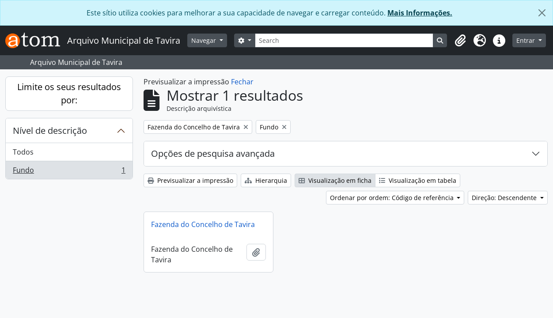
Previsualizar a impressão (190, 180)
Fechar (242, 82)
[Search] (344, 40)
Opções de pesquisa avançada (213, 153)
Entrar (526, 40)
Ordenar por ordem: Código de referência (392, 197)
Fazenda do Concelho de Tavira (203, 224)
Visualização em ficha (335, 180)
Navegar (204, 40)
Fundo (68, 172)
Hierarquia (266, 180)
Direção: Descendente (505, 197)
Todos (23, 152)
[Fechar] (542, 12)
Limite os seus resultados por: (69, 93)
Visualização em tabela (417, 180)
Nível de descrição (50, 130)
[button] (460, 40)
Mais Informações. (419, 13)
